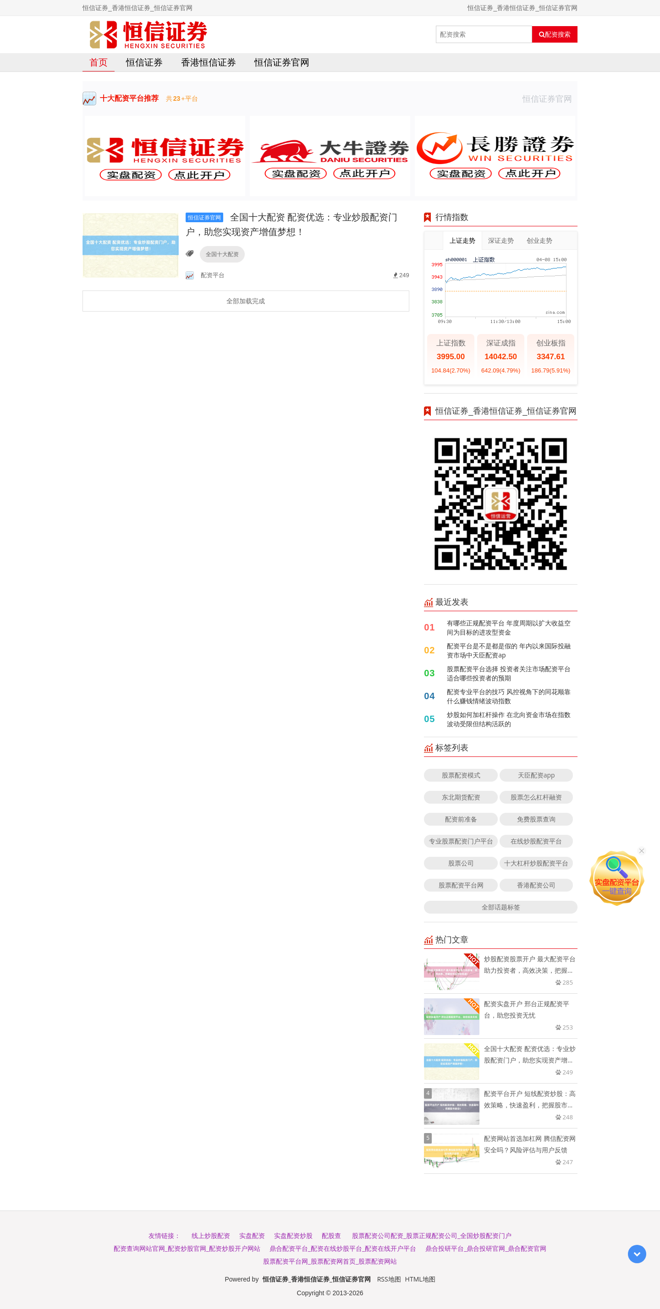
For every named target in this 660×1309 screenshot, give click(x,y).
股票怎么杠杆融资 (536, 797)
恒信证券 (144, 62)
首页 (98, 62)
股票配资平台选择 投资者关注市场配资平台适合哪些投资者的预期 (509, 673)
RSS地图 (389, 1279)
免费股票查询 (536, 819)
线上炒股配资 (211, 1235)
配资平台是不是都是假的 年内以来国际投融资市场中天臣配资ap (509, 650)
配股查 (331, 1235)
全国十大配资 (222, 254)
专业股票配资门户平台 (461, 841)
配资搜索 (555, 34)
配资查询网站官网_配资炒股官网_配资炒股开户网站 (187, 1248)
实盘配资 (252, 1235)
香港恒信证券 (208, 62)
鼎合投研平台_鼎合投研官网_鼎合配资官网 (485, 1248)
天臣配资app (536, 775)
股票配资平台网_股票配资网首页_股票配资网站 (330, 1261)
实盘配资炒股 (293, 1235)
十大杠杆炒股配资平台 (536, 863)
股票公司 (461, 863)
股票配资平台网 (461, 885)
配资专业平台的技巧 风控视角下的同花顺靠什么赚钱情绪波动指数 (509, 696)
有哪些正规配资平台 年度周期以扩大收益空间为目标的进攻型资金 (509, 627)
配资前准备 (461, 819)
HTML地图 (420, 1279)
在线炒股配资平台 (536, 841)
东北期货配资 (461, 797)
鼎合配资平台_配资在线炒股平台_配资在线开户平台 (343, 1248)
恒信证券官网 (281, 62)
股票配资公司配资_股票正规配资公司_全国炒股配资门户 (432, 1235)
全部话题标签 (501, 907)
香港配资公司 (536, 885)
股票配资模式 (461, 775)
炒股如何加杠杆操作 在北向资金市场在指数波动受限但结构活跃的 (509, 719)
